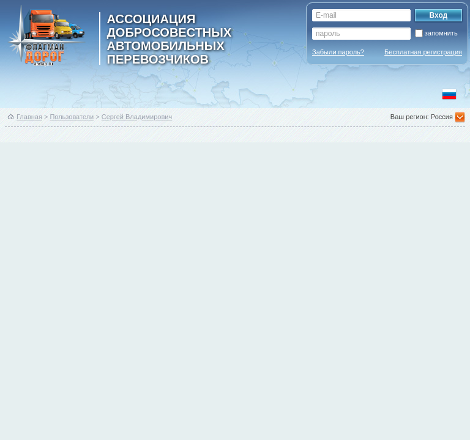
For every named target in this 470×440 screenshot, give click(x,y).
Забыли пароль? (338, 52)
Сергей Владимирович (137, 116)
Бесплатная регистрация (423, 52)
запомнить (441, 33)
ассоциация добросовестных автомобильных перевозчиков (169, 38)
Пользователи (72, 116)
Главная (29, 116)
